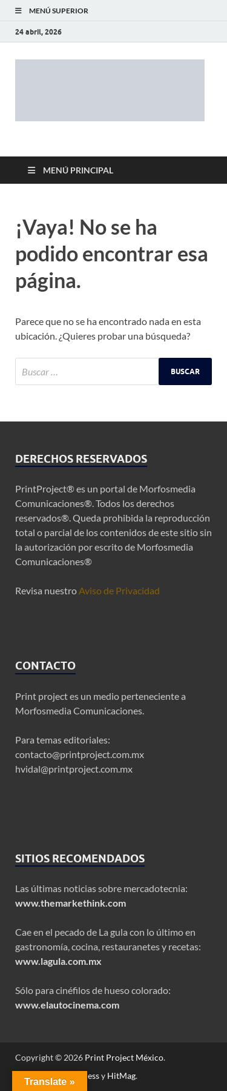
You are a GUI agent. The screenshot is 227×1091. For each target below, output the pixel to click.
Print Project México (124, 1057)
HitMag (121, 1075)
